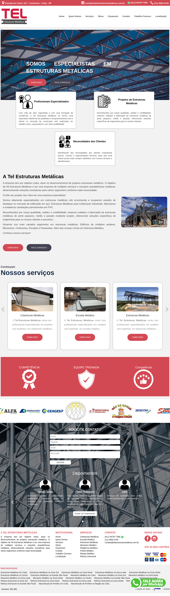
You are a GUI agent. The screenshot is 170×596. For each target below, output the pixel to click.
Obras (101, 16)
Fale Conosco (62, 82)
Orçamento (113, 16)
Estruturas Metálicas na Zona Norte (77, 572)
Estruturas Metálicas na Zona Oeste (144, 572)
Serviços (90, 16)
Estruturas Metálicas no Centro (14, 575)
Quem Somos (75, 16)
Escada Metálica (87, 539)
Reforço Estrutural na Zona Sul (14, 581)
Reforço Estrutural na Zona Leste (76, 581)
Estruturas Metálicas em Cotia (14, 572)
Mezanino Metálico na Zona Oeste (48, 578)
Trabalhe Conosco (142, 16)
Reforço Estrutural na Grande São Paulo (18, 584)
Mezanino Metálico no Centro (78, 578)
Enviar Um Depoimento (85, 513)
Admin (167, 589)
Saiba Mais (36, 82)
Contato (126, 16)
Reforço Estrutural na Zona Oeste (108, 581)
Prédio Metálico (87, 551)
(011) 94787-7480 (138, 2)
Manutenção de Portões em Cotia (53, 584)
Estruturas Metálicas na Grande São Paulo (49, 575)
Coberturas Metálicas (89, 537)
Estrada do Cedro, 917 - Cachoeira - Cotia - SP (26, 2)
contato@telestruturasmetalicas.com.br (103, 2)
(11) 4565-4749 (159, 2)
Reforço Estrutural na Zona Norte (44, 581)
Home (61, 16)
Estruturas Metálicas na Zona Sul (44, 572)
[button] (13, 65)
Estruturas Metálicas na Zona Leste (110, 572)
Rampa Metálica (87, 553)
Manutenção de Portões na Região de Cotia (90, 584)
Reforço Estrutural (88, 556)
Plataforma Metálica (89, 548)
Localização (160, 16)
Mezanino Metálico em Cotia (83, 575)
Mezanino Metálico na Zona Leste (15, 578)
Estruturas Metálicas (89, 542)
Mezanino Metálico (88, 545)
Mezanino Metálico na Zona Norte (143, 575)
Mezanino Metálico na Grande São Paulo (112, 578)
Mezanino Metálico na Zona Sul (112, 575)
